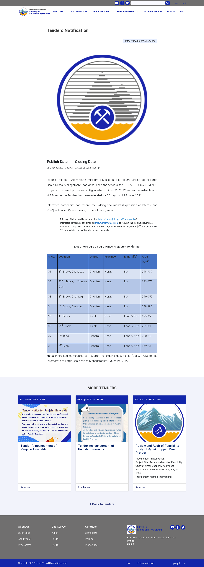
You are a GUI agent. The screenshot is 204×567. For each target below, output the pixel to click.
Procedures (91, 545)
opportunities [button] (125, 11)
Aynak (55, 532)
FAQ (129, 563)
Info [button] (182, 11)
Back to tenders (102, 504)
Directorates (24, 545)
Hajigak (55, 538)
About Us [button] (58, 11)
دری (184, 3)
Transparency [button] (150, 11)
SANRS (55, 545)
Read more (27, 487)
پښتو (176, 3)
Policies (89, 538)
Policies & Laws (145, 563)
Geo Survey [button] (77, 11)
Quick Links (24, 532)
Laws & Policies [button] (100, 11)
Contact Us (91, 532)
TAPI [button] (169, 11)
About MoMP (25, 538)
